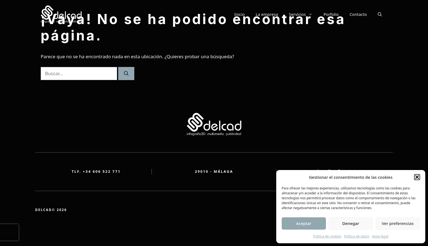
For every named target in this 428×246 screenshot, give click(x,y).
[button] (417, 177)
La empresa (267, 14)
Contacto (358, 14)
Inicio (239, 14)
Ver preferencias (398, 223)
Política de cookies (327, 236)
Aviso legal (380, 236)
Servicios (303, 14)
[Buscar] (126, 73)
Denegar (350, 223)
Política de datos (356, 236)
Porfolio (330, 14)
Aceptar (303, 223)
